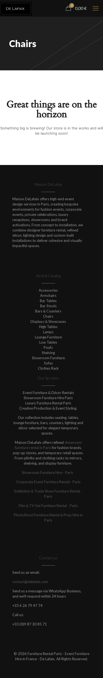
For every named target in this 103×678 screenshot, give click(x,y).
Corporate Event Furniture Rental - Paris (48, 482)
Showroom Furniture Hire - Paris (48, 472)
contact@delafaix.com (30, 582)
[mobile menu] (95, 8)
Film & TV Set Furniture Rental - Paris (48, 505)
